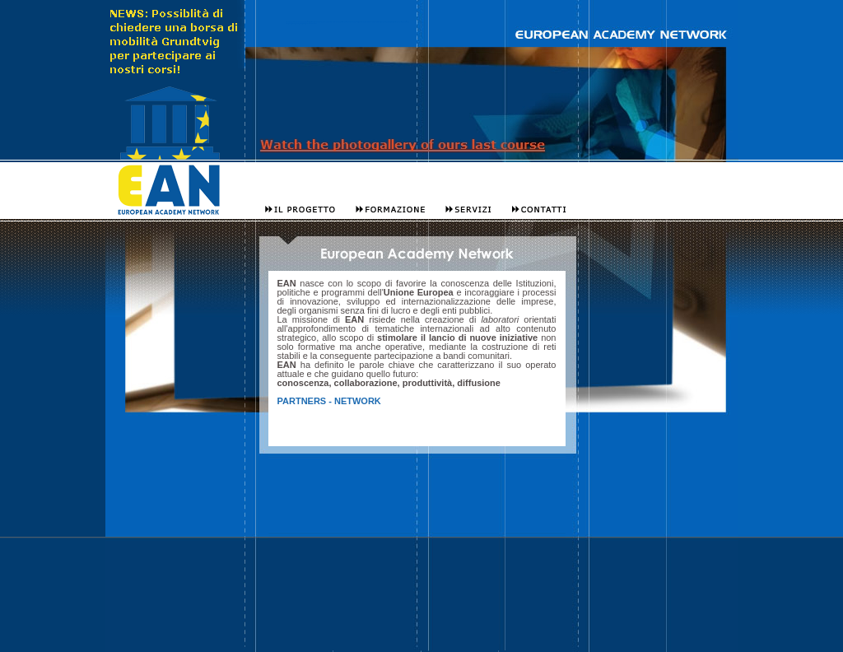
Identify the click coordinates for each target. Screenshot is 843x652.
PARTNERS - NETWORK (329, 401)
